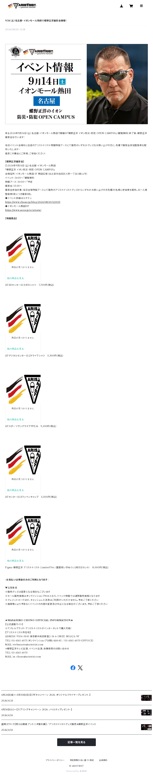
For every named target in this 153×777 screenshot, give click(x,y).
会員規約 (103, 760)
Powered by (76, 771)
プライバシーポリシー (55, 760)
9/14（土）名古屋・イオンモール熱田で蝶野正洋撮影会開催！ (36, 20)
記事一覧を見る (76, 742)
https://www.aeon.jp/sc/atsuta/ (23, 210)
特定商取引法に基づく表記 (82, 760)
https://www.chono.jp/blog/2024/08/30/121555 (32, 202)
